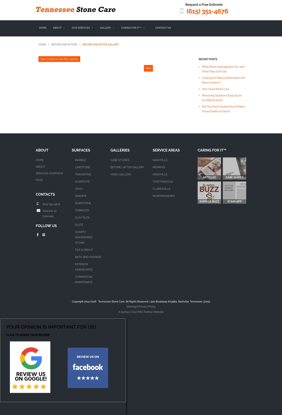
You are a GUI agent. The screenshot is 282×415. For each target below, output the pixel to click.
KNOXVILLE (160, 174)
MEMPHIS (159, 167)
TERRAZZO (82, 210)
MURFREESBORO (164, 195)
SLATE (79, 224)
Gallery (107, 28)
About (59, 28)
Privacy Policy (147, 306)
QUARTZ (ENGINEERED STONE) (84, 237)
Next (148, 68)
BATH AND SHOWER (88, 256)
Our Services (82, 28)
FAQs (39, 179)
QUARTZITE (82, 181)
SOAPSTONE (83, 203)
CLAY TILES (82, 217)
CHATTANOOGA (163, 181)
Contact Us (163, 27)
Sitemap (131, 306)
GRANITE (81, 195)
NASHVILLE (160, 160)
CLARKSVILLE (161, 188)
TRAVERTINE (83, 174)
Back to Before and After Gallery (59, 58)
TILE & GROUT (84, 249)
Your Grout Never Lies (215, 88)
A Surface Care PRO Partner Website (140, 311)
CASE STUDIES (119, 160)
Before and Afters (64, 44)
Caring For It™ (133, 28)
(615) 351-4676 (205, 11)
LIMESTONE (82, 167)
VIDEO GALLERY (120, 174)
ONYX (79, 188)
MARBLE (80, 160)
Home (43, 27)
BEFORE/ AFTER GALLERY (127, 167)
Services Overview (49, 173)
